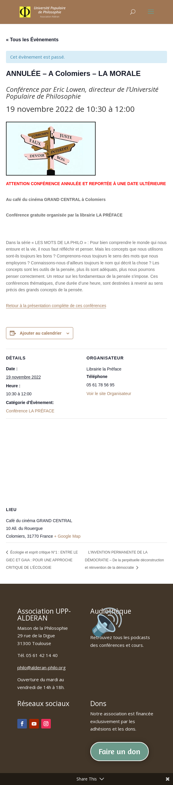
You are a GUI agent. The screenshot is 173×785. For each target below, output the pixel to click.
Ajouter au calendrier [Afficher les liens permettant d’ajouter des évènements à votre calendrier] (41, 333)
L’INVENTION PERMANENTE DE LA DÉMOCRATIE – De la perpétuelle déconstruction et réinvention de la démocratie (124, 560)
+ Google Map (67, 536)
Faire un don (119, 751)
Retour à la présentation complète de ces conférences (56, 305)
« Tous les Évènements (32, 39)
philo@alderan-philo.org (41, 667)
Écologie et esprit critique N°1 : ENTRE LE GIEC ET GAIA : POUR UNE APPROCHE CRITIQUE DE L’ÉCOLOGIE (42, 560)
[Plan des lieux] (86, 462)
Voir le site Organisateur (109, 393)
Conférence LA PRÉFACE (30, 410)
